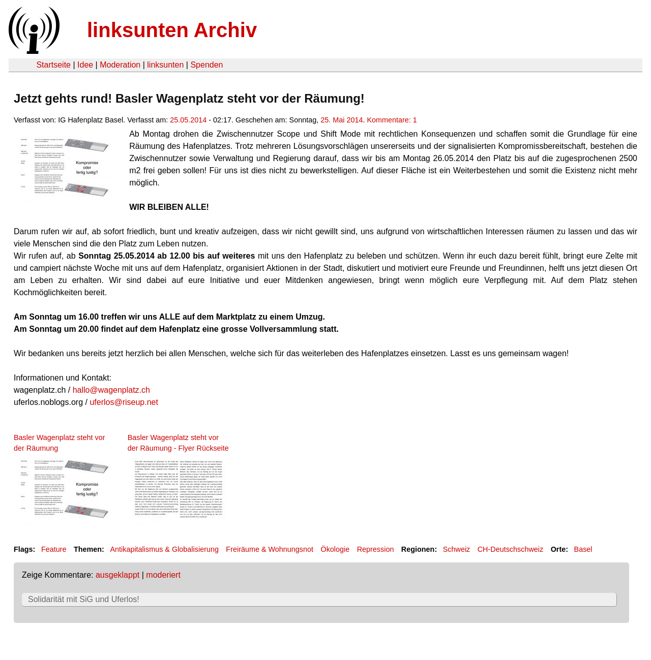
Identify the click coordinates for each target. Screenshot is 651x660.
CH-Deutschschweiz (511, 549)
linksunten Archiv (172, 30)
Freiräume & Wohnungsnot (269, 549)
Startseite (53, 64)
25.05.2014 (188, 120)
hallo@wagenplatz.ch (111, 390)
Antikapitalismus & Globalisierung (164, 549)
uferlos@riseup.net (124, 402)
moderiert (163, 575)
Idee (85, 64)
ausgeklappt (117, 575)
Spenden (206, 64)
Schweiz (456, 549)
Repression (375, 549)
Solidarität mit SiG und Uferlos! (83, 599)
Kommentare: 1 (392, 120)
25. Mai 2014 (341, 120)
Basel (583, 549)
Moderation (120, 64)
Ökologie (334, 549)
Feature (54, 549)
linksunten (165, 64)
